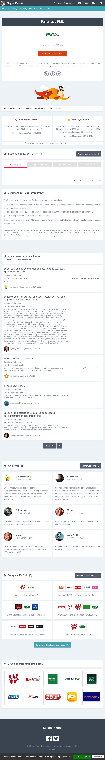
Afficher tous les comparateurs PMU (52, 645)
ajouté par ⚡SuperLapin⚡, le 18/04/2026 (23, 287)
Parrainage (9, 108)
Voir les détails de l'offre (52, 53)
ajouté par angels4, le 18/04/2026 (19, 376)
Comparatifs (56, 108)
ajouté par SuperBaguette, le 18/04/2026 (22, 349)
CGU (76, 746)
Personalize (98, 757)
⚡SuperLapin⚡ (24, 476)
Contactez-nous (52, 143)
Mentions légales (65, 746)
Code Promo (25, 108)
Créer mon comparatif (88, 575)
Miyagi (70, 510)
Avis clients (40, 108)
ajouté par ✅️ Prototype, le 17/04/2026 (21, 403)
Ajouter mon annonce (88, 154)
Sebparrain (21, 510)
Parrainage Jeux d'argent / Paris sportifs (25, 9)
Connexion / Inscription (64, 3)
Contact (52, 749)
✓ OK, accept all (82, 757)
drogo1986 (72, 535)
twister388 (72, 476)
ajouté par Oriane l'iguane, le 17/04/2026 (22, 435)
